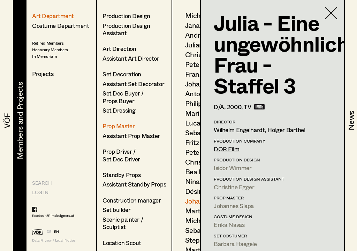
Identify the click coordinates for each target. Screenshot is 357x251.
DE (49, 231)
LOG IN (40, 192)
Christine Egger (234, 187)
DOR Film (227, 149)
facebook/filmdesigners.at (53, 215)
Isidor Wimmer (232, 168)
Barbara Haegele (235, 244)
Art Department (53, 16)
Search (42, 183)
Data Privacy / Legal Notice (53, 240)
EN (56, 231)
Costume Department (60, 25)
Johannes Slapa (234, 206)
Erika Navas (229, 224)
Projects (43, 73)
